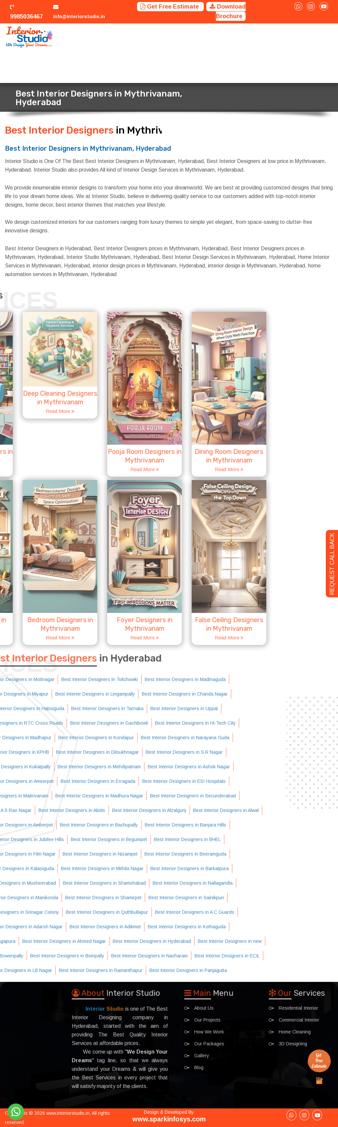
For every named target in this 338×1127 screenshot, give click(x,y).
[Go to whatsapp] (16, 1112)
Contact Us (110, 67)
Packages (237, 37)
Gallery (299, 37)
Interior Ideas (269, 37)
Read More (24, 469)
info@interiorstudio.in (79, 16)
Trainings (210, 37)
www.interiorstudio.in (67, 1113)
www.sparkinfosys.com (169, 1119)
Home (103, 37)
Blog (318, 37)
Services (124, 37)
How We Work (179, 37)
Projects (149, 37)
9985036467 (26, 11)
